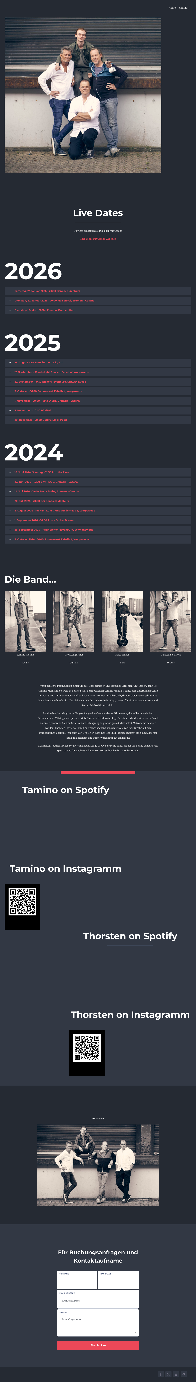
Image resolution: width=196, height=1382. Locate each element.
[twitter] (168, 1374)
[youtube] (184, 1374)
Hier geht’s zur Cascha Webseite (98, 238)
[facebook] (161, 1374)
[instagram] (176, 1374)
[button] (98, 291)
